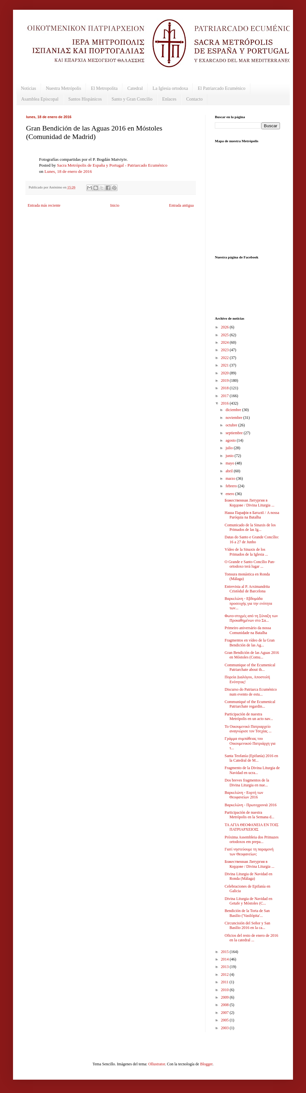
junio (230, 455)
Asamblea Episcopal (40, 99)
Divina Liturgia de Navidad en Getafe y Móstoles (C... (248, 901)
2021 (225, 365)
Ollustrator (156, 1064)
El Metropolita (104, 88)
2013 (225, 966)
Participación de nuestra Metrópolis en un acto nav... (249, 716)
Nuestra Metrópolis (63, 88)
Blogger (206, 1064)
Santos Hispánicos (85, 99)
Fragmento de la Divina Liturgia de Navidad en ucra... (252, 770)
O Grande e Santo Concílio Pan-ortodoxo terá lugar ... (250, 564)
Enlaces (169, 99)
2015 (225, 951)
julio (230, 448)
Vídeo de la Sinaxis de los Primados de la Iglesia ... (246, 551)
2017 (225, 396)
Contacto (194, 99)
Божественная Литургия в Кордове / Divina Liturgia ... (249, 502)
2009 (225, 997)
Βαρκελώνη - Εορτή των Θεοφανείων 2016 (244, 794)
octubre (232, 425)
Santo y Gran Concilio (132, 99)
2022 (225, 357)
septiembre (235, 433)
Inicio (114, 205)
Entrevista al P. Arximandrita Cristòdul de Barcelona (247, 588)
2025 (225, 335)
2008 (225, 1005)
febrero (232, 486)
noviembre (234, 417)
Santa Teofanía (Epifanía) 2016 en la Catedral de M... (251, 758)
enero (230, 493)
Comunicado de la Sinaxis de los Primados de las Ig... (250, 527)
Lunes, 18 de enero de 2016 (68, 171)
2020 (225, 373)
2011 (225, 982)
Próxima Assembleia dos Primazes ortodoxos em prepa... (252, 839)
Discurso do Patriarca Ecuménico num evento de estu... (251, 691)
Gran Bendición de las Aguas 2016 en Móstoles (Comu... (252, 654)
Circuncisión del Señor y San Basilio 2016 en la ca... (247, 925)
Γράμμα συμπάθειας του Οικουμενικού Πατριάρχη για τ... (250, 743)
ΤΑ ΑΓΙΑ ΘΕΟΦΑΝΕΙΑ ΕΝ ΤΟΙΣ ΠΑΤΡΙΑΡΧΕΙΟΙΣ (251, 827)
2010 (225, 990)
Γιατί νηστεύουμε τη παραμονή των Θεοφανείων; (249, 851)
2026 (225, 327)
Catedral (135, 88)
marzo (231, 478)
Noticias (28, 88)
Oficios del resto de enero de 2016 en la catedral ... (251, 937)
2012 (225, 974)
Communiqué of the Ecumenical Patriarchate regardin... (250, 704)
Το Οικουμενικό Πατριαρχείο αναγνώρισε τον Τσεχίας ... (248, 728)
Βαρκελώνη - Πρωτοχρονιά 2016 (250, 805)
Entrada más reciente (44, 205)
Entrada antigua (181, 205)
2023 (225, 350)
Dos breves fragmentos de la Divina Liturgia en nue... (247, 782)
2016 (225, 403)
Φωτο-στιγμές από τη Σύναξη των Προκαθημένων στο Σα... (251, 618)
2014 (225, 959)
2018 (225, 388)
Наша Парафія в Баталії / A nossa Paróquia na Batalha (252, 514)
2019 (225, 380)
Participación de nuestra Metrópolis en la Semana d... (249, 814)
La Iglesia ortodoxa (170, 88)
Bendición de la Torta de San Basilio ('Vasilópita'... (247, 913)
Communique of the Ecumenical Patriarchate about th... (250, 667)
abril (230, 471)
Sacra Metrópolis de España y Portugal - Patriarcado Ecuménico (112, 165)
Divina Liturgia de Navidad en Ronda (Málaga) (248, 876)
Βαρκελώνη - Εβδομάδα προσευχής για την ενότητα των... (248, 603)
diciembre (234, 410)
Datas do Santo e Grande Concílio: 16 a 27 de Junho (252, 539)
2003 (225, 1028)
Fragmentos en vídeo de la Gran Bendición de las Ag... (250, 642)
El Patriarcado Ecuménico (221, 88)
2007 (225, 1012)
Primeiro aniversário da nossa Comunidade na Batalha (248, 630)
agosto (231, 440)
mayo (230, 463)
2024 (225, 342)
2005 (225, 1020)
